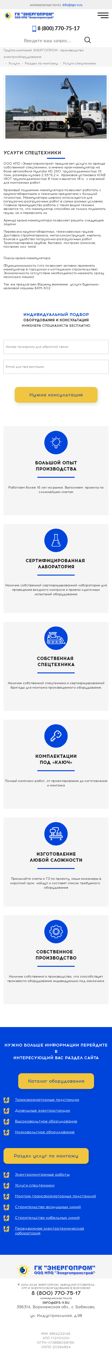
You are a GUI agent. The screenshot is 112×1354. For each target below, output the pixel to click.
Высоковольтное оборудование (46, 1121)
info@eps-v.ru (72, 5)
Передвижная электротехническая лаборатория (49, 1230)
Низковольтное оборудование (45, 1132)
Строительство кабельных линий (47, 1217)
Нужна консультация (56, 395)
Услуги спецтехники (34, 1185)
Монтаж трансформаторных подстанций (55, 1196)
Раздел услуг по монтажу (46, 1156)
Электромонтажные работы (42, 1174)
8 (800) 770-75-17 (59, 28)
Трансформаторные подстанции (47, 1099)
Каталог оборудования (56, 1081)
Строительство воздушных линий (48, 1207)
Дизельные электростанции (42, 1110)
